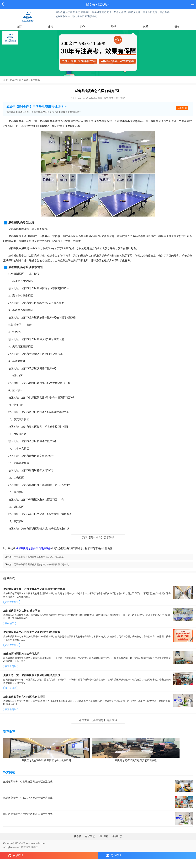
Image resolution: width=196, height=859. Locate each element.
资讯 (113, 26)
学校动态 (117, 836)
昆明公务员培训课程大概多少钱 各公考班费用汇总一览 (41, 564)
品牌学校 (90, 836)
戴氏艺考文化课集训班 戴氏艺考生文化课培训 (46, 760)
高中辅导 (35, 80)
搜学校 (90, 4)
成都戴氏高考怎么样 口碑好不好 (33, 548)
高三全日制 (10, 666)
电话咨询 (113, 855)
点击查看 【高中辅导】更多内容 (98, 720)
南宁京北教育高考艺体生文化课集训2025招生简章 (39, 557)
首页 (19, 26)
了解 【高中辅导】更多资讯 (98, 537)
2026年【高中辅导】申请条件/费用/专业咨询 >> (36, 106)
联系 (145, 26)
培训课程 (103, 836)
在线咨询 (15, 855)
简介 (82, 26)
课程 (50, 26)
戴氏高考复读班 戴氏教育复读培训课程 (136, 760)
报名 (177, 26)
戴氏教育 (23, 80)
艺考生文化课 (12, 602)
